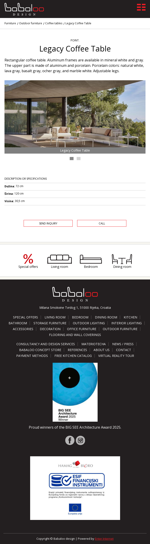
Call (102, 223)
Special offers (28, 266)
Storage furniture (50, 323)
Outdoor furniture (30, 23)
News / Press (123, 344)
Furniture (10, 23)
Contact (123, 350)
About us (102, 350)
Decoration (50, 329)
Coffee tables (53, 23)
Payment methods (32, 356)
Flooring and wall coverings (75, 335)
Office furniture (81, 329)
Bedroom (91, 266)
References (77, 350)
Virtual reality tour (116, 356)
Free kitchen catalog (73, 356)
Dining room (122, 266)
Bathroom (18, 323)
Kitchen (130, 317)
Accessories (23, 329)
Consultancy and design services (45, 344)
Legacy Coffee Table (78, 23)
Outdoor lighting (89, 323)
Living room (59, 266)
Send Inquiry (48, 223)
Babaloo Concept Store (40, 350)
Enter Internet (104, 539)
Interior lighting (126, 323)
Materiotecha (93, 344)
